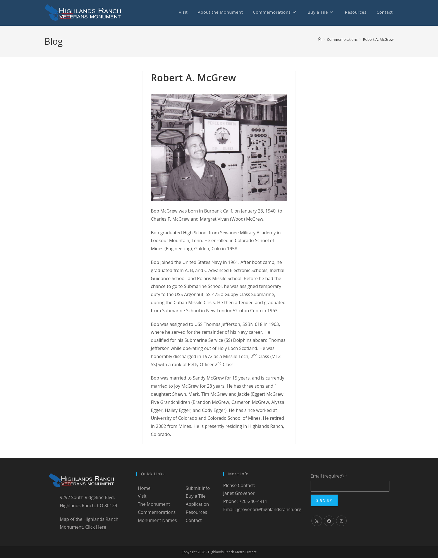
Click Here (95, 527)
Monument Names (157, 520)
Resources (196, 512)
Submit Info (198, 488)
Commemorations (157, 512)
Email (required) (329, 476)
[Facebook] (329, 521)
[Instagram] (341, 521)
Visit (142, 496)
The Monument (154, 504)
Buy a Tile (196, 496)
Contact (194, 520)
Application (197, 504)
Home (144, 488)
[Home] (320, 39)
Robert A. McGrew (378, 39)
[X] (316, 521)
